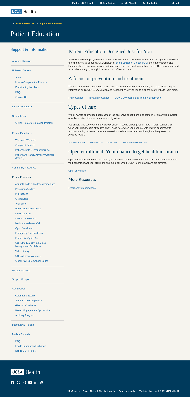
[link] (13, 382)
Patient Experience (22, 133)
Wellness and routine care (103, 142)
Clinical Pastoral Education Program (34, 123)
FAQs (18, 92)
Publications (21, 194)
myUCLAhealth (129, 3)
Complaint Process (25, 145)
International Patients (23, 325)
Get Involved (18, 288)
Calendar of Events (25, 295)
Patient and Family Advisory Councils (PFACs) (34, 157)
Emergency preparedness (82, 188)
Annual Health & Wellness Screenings (35, 184)
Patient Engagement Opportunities (33, 310)
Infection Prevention (25, 218)
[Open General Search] (175, 3)
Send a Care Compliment (28, 300)
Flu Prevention (23, 213)
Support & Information (51, 23)
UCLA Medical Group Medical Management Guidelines (30, 245)
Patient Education (21, 177)
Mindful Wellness (21, 270)
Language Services (22, 106)
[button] (83, 3)
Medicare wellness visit (135, 142)
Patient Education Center (28, 208)
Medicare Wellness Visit (27, 223)
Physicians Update (25, 189)
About (18, 77)
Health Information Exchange (30, 346)
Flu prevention (75, 97)
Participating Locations (27, 87)
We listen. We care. (25, 140)
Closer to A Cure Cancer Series (31, 261)
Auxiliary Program (24, 315)
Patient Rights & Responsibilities (32, 150)
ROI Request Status (25, 351)
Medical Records (21, 334)
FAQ (17, 341)
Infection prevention (99, 97)
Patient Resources (25, 23)
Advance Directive (21, 61)
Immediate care (76, 142)
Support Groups (20, 279)
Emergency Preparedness (29, 233)
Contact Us (152, 3)
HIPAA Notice (73, 391)
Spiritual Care (19, 116)
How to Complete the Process (31, 82)
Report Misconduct (127, 391)
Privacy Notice (89, 391)
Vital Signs (21, 203)
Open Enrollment (24, 228)
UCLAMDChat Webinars (28, 256)
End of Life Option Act (26, 238)
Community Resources (24, 167)
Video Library (22, 251)
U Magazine (21, 199)
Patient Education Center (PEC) (131, 62)
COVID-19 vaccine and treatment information (138, 97)
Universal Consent (22, 70)
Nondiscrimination (107, 391)
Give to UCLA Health (26, 305)
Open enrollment (77, 170)
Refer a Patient (107, 3)
